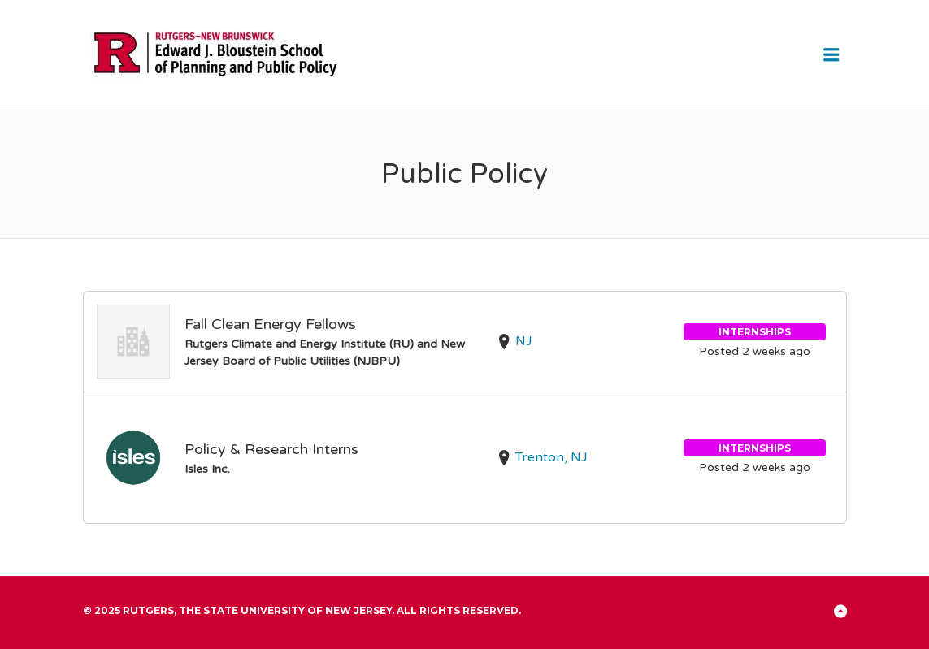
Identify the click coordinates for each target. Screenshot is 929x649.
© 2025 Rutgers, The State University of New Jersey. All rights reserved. (302, 610)
